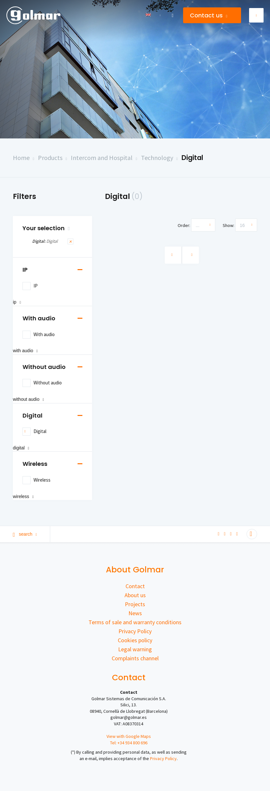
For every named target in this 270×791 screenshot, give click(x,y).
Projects (135, 604)
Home (21, 158)
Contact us (208, 15)
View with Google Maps (129, 736)
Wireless (35, 464)
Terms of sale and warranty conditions (135, 622)
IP (25, 270)
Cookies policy (135, 640)
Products (50, 158)
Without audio (44, 367)
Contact (135, 586)
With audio (39, 318)
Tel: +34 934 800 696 (128, 743)
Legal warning (135, 649)
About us (135, 595)
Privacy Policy (135, 631)
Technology (157, 158)
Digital (192, 157)
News (135, 613)
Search (25, 534)
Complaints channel (135, 658)
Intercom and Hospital (102, 158)
